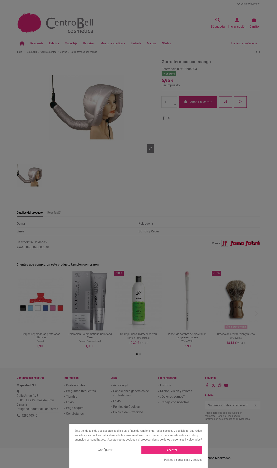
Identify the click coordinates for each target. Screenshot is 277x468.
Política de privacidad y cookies (183, 459)
